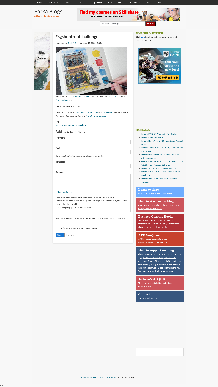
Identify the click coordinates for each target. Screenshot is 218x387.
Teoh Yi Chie (73, 43)
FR (172, 254)
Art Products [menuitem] (69, 2)
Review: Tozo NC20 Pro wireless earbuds (158, 168)
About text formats (64, 195)
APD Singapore (144, 239)
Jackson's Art (170, 257)
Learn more (168, 271)
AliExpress (142, 261)
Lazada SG (166, 261)
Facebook (153, 227)
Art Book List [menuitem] (53, 2)
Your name (60, 137)
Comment (60, 172)
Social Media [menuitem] (135, 2)
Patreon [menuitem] (120, 2)
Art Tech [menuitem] (83, 2)
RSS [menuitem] (110, 2)
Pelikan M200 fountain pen (87, 112)
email (143, 227)
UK (163, 254)
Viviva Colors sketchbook (96, 116)
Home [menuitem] (39, 2)
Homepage (60, 162)
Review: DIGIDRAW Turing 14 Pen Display (159, 134)
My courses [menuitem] (97, 2)
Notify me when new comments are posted (78, 231)
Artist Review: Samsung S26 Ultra (155, 165)
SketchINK (108, 112)
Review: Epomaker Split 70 (152, 137)
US (155, 254)
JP (141, 257)
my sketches (61, 125)
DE (168, 254)
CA (159, 254)
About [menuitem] (160, 2)
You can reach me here (148, 298)
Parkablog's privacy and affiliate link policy (99, 377)
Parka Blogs (48, 11)
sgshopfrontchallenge (77, 125)
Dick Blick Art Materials (153, 257)
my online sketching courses (159, 193)
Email (58, 148)
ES (180, 254)
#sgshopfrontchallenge (79, 96)
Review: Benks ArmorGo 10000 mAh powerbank (162, 161)
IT (176, 254)
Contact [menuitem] (149, 2)
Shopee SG (152, 261)
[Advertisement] (157, 104)
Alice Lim (112, 96)
